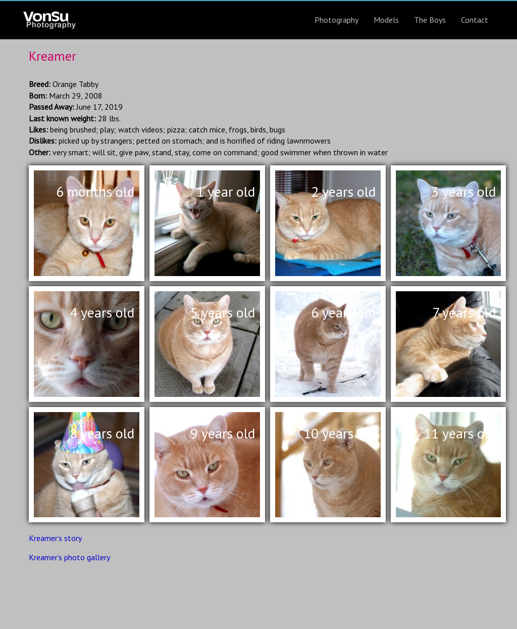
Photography (336, 20)
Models (386, 20)
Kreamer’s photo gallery (69, 557)
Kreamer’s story (55, 538)
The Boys (430, 20)
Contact (474, 20)
